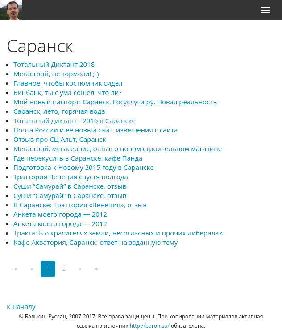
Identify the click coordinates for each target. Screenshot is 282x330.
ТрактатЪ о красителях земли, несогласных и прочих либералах (117, 232)
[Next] (80, 269)
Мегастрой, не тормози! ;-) (56, 73)
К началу (21, 306)
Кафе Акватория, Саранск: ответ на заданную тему (95, 242)
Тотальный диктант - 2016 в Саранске (74, 120)
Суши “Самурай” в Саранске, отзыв (69, 186)
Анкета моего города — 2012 (60, 214)
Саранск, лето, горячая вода (59, 111)
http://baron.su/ (150, 326)
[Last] (97, 269)
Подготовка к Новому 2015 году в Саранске (83, 167)
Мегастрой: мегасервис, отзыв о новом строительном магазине (117, 148)
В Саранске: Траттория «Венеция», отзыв (80, 204)
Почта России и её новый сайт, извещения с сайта (95, 129)
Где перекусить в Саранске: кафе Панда (77, 157)
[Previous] (31, 269)
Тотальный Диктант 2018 (54, 64)
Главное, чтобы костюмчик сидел (68, 82)
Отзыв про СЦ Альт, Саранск (59, 139)
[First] (15, 269)
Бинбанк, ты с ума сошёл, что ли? (67, 92)
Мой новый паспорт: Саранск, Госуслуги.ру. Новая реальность (115, 101)
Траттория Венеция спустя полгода (70, 176)
